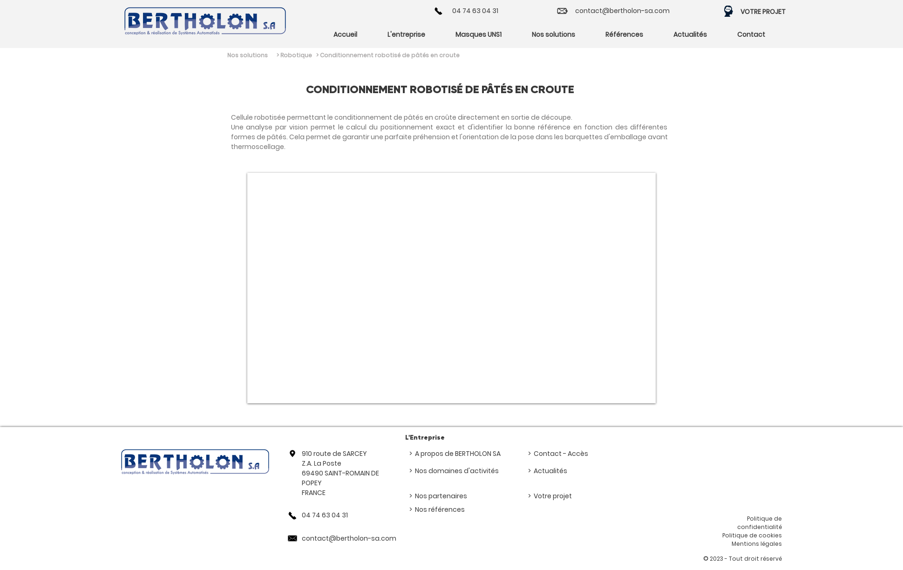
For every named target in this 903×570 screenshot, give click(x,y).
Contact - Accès (561, 453)
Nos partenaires (441, 496)
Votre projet (553, 496)
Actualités (550, 470)
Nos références (440, 509)
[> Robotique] (305, 55)
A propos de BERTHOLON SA (458, 453)
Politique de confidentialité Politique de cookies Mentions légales (752, 531)
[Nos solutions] (246, 55)
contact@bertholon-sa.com (622, 10)
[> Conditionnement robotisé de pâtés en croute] (392, 55)
